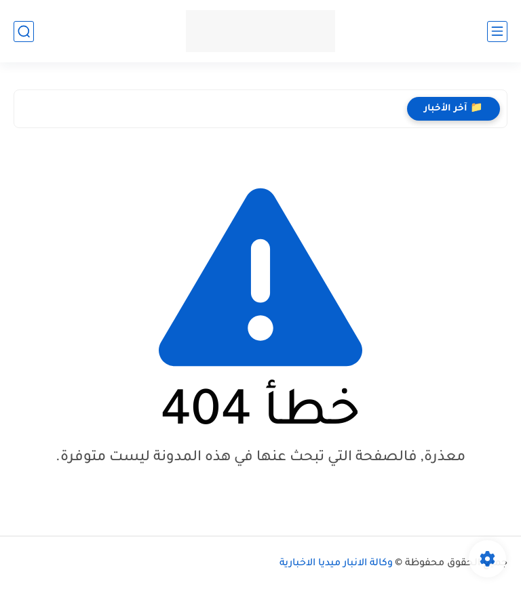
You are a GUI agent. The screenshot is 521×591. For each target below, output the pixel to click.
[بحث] (24, 31)
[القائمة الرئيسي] (497, 31)
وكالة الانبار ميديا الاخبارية (336, 563)
